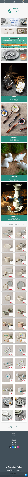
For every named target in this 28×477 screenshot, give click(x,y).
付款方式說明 (14, 439)
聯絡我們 (14, 433)
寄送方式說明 (14, 440)
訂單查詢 (14, 435)
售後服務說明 (14, 444)
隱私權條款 (14, 442)
